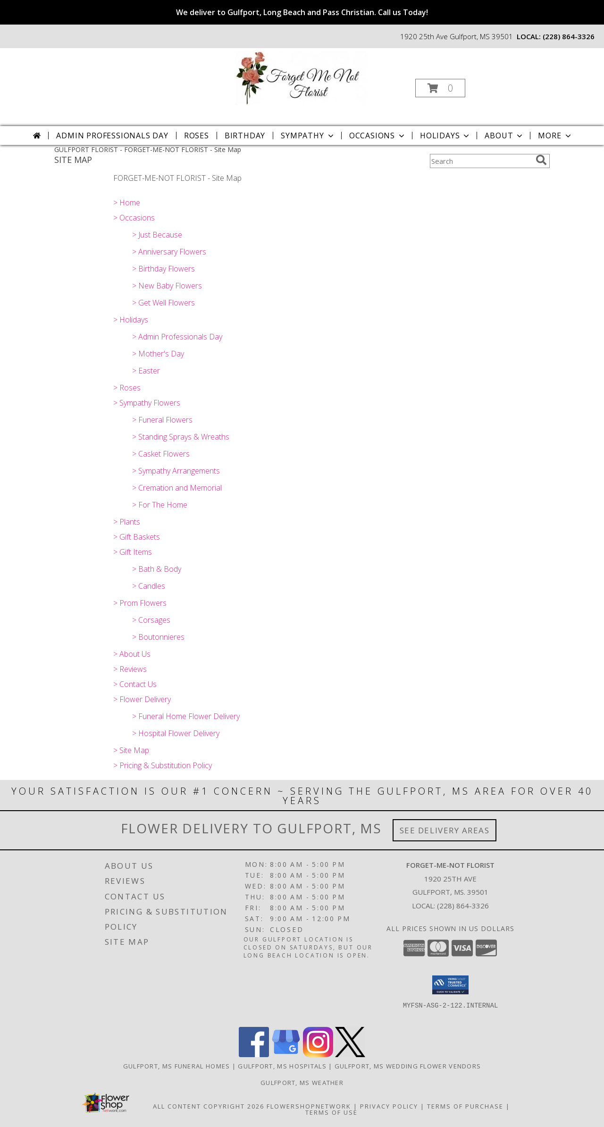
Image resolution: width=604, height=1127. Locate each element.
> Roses (127, 387)
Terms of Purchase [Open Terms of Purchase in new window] (465, 1106)
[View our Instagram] (318, 1054)
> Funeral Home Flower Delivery (186, 716)
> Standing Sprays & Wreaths (180, 437)
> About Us (132, 654)
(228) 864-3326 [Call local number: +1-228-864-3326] (569, 36)
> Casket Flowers (161, 454)
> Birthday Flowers (163, 268)
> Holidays (130, 319)
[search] (541, 160)
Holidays (445, 135)
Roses (196, 135)
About (504, 135)
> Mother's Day (158, 353)
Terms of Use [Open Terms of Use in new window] (331, 1112)
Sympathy (308, 135)
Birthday (245, 135)
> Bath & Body (156, 569)
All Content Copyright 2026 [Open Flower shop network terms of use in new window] (208, 1106)
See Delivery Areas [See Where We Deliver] (445, 830)
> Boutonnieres (158, 637)
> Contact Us (135, 684)
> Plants (126, 522)
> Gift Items (132, 552)
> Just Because (157, 234)
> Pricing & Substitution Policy (162, 765)
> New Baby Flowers (167, 285)
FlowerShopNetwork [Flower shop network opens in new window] (309, 1106)
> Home (126, 202)
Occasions (377, 135)
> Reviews (130, 669)
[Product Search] (480, 161)
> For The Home (159, 505)
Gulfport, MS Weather (302, 1082)
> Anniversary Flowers (169, 251)
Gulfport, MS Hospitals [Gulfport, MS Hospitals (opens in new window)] (282, 1066)
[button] (440, 88)
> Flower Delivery (142, 699)
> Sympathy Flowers (146, 403)
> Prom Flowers (140, 603)
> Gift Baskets (136, 537)
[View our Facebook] (254, 1054)
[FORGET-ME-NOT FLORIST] (301, 76)
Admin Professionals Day (112, 135)
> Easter (146, 370)
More (555, 135)
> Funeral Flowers (162, 420)
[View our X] (350, 1054)
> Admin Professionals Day (177, 336)
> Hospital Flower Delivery (175, 733)
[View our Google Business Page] (286, 1054)
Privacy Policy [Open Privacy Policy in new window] (389, 1106)
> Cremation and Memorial (177, 488)
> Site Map (131, 750)
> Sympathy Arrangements (176, 471)
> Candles (148, 586)
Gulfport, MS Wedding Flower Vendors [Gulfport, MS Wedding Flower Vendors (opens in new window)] (408, 1066)
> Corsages (151, 620)
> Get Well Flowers (163, 302)
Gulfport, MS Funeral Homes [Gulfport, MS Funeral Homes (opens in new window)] (176, 1066)
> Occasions (134, 217)
